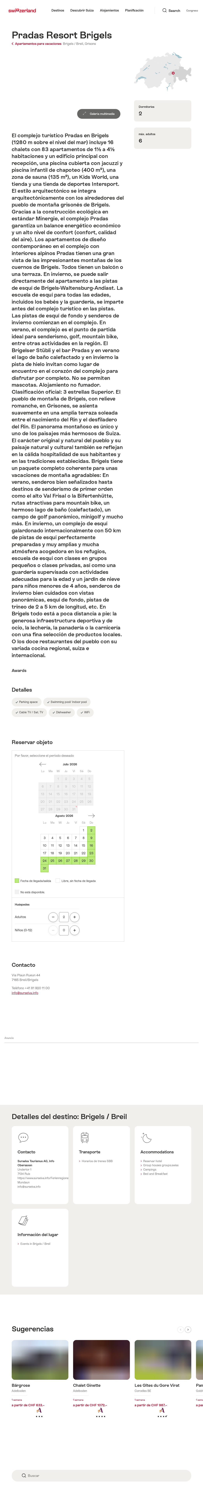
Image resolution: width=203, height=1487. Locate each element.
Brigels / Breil (104, 1116)
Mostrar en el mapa (162, 71)
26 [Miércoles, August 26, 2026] (60, 861)
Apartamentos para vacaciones (37, 44)
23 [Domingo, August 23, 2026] (91, 853)
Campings (149, 1169)
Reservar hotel (152, 1161)
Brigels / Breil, (73, 44)
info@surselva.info (25, 993)
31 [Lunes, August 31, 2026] (44, 868)
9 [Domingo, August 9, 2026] (91, 838)
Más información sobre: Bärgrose (40, 1385)
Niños (23, 930)
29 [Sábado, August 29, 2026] (84, 861)
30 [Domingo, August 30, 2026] (91, 861)
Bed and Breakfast (155, 1173)
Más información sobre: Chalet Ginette (101, 1385)
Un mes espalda (43, 764)
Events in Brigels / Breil (35, 1243)
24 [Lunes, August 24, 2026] (45, 861)
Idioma (179, 10)
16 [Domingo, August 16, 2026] (91, 845)
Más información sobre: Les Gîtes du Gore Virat (163, 1385)
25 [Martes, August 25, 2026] (52, 861)
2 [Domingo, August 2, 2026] (91, 830)
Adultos (20, 917)
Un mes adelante (91, 816)
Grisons (90, 44)
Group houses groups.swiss (160, 1165)
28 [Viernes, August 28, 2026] (76, 861)
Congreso (162, 10)
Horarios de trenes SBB (97, 1161)
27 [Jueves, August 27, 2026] (68, 861)
